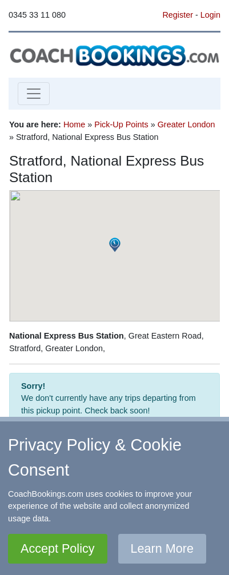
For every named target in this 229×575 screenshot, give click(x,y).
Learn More (162, 548)
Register (177, 14)
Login (210, 14)
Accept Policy (58, 548)
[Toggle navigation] (34, 93)
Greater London (186, 124)
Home (74, 124)
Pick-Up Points (121, 124)
